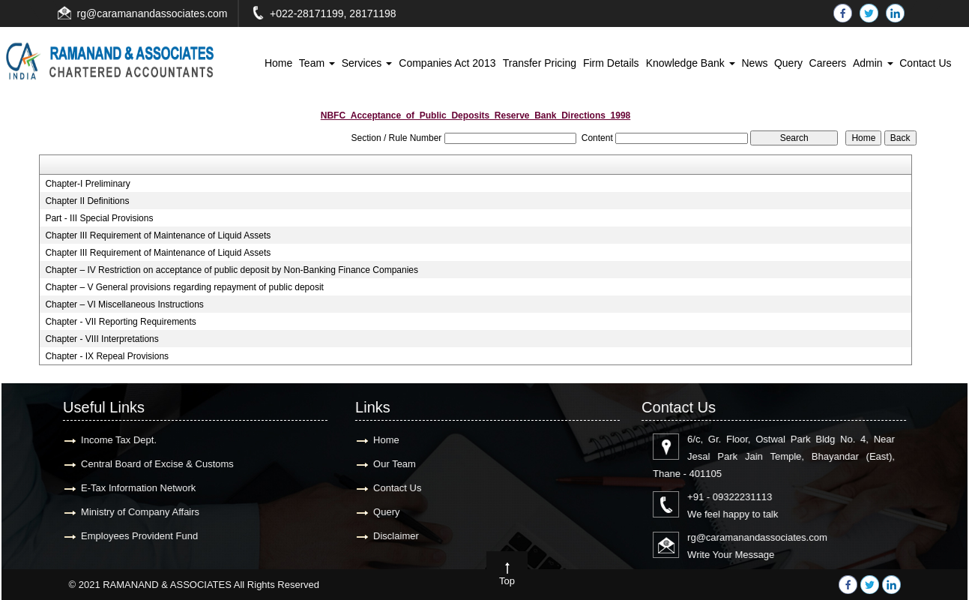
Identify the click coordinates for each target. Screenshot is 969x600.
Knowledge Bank (690, 63)
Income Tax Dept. (108, 440)
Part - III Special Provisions (99, 218)
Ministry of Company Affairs (129, 512)
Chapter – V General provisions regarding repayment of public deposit (184, 287)
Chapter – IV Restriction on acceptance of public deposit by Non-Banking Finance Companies (231, 270)
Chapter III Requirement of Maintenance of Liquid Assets (158, 235)
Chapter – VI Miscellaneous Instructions (124, 304)
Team (317, 63)
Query (788, 63)
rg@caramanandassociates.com (152, 14)
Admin (873, 63)
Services (367, 63)
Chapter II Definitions (87, 201)
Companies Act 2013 (447, 63)
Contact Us (925, 63)
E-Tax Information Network (127, 488)
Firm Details (611, 63)
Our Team (384, 464)
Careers (828, 63)
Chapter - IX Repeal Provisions (107, 356)
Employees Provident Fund (128, 536)
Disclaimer (385, 536)
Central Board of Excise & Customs (146, 464)
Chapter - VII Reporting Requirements (120, 321)
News (754, 63)
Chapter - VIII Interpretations (101, 339)
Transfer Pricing (539, 63)
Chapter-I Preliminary (87, 183)
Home (278, 63)
